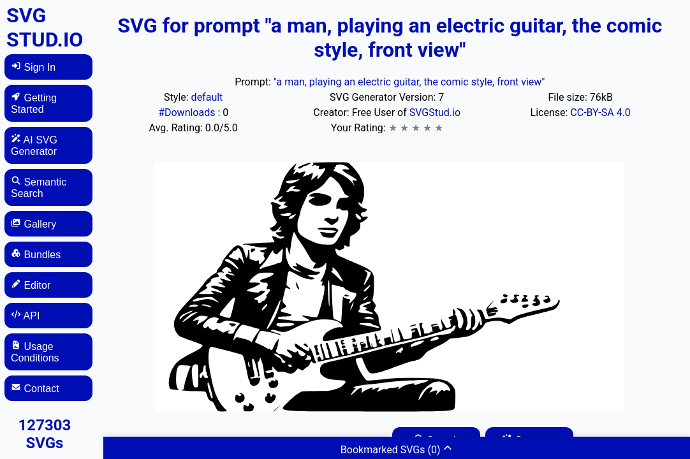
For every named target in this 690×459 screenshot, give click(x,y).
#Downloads (187, 112)
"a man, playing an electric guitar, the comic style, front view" (409, 82)
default (207, 97)
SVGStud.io (434, 112)
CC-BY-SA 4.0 (600, 112)
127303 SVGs (44, 434)
